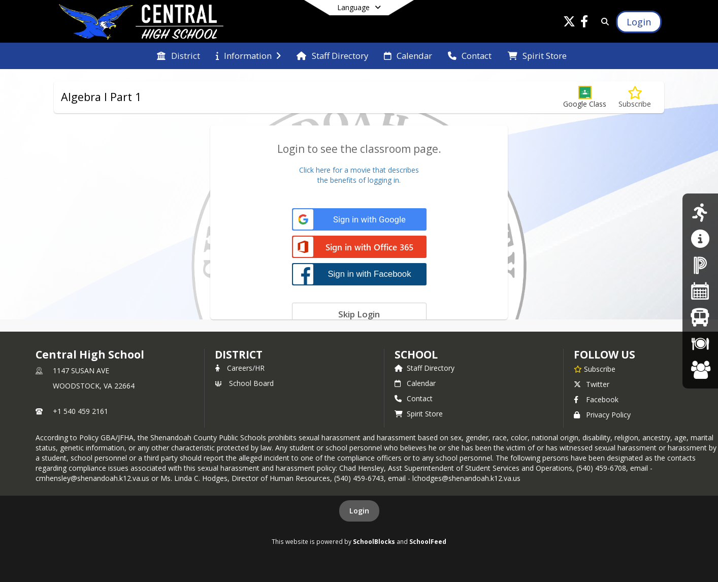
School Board (244, 383)
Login (359, 510)
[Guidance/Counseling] (700, 238)
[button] (584, 97)
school (416, 354)
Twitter (591, 384)
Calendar (415, 383)
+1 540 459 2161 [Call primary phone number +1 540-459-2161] (80, 411)
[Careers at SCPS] (700, 369)
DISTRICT (239, 354)
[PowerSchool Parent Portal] (700, 264)
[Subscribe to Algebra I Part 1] (634, 97)
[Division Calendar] (700, 290)
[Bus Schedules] (700, 317)
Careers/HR (240, 368)
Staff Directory (424, 368)
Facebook (596, 399)
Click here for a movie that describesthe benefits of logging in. (359, 175)
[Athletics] (700, 212)
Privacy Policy (602, 414)
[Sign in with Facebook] (359, 274)
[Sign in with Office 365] (359, 247)
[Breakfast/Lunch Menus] (700, 343)
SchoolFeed (427, 541)
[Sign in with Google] (359, 219)
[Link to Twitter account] (569, 23)
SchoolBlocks (374, 541)
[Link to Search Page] (603, 21)
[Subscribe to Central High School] (594, 368)
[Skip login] (359, 314)
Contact (414, 398)
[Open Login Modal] (639, 22)
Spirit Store (419, 413)
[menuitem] (178, 56)
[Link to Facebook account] (584, 23)
